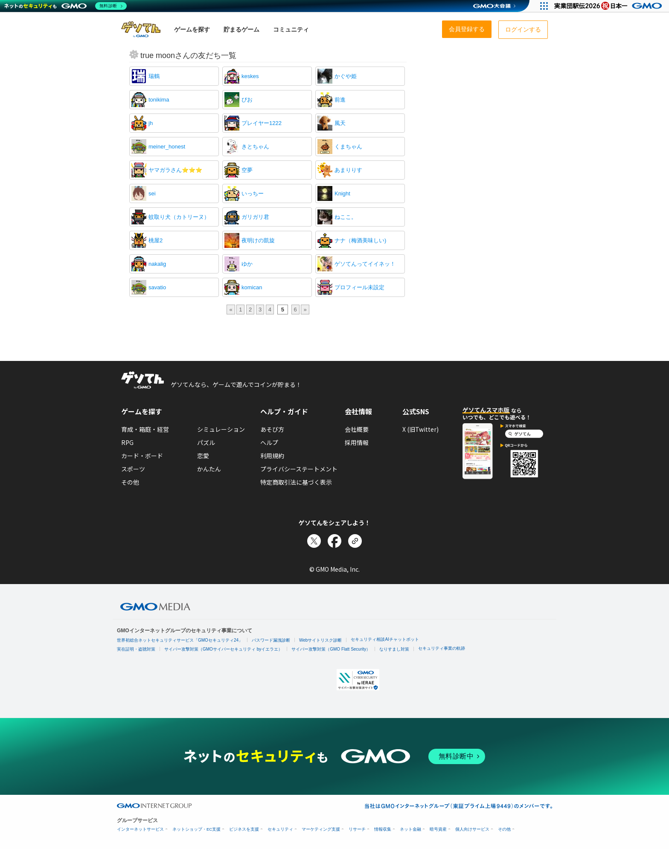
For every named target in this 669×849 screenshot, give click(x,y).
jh (150, 123)
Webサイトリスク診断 (320, 640)
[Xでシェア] (314, 541)
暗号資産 (438, 829)
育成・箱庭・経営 (145, 429)
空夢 (247, 170)
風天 (340, 123)
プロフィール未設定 (359, 287)
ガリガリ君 (255, 217)
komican (251, 287)
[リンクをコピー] (355, 541)
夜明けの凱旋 (258, 240)
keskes (250, 76)
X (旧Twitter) (420, 429)
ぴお (247, 99)
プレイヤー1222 (261, 123)
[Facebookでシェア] (334, 541)
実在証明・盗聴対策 (136, 649)
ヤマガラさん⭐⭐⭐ (175, 170)
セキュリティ (280, 829)
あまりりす (348, 170)
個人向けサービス (472, 829)
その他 (130, 482)
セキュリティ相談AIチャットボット (385, 639)
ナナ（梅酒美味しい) (360, 240)
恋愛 (203, 455)
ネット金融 (410, 829)
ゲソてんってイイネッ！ (365, 264)
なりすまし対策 (394, 649)
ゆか (247, 264)
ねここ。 (345, 217)
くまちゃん (348, 146)
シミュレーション (221, 429)
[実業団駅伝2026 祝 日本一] (609, 6)
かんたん (209, 469)
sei (152, 193)
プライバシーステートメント (298, 469)
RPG (127, 442)
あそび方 (272, 429)
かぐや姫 (345, 76)
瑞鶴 (154, 76)
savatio (157, 287)
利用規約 (272, 455)
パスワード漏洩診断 (271, 640)
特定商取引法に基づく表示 (296, 482)
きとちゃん (255, 146)
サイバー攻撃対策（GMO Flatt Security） (330, 649)
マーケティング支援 (321, 829)
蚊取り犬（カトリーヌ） (178, 217)
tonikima (158, 99)
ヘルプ (269, 442)
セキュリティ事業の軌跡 (441, 648)
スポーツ (133, 469)
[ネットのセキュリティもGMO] (65, 6)
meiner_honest (166, 146)
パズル (206, 442)
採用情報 (357, 442)
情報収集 (382, 829)
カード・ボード (142, 455)
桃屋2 (155, 240)
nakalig (157, 264)
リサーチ (357, 829)
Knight (342, 193)
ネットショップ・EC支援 (196, 829)
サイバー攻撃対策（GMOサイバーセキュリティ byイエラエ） (223, 649)
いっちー (252, 193)
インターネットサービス (140, 829)
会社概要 (357, 429)
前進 (340, 99)
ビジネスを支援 (244, 829)
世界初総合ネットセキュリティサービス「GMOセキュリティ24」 (180, 640)
